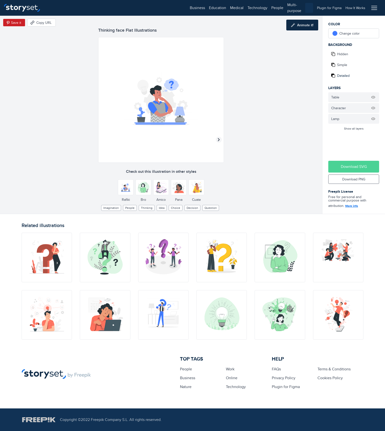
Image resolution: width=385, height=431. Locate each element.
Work (230, 369)
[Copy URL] (41, 23)
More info (351, 206)
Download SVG (354, 166)
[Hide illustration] (373, 97)
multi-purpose (157, 8)
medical (95, 8)
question (211, 208)
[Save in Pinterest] (14, 23)
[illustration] (47, 257)
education (75, 8)
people (135, 8)
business (55, 8)
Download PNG (353, 179)
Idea (162, 208)
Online (231, 378)
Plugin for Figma (286, 387)
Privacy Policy (283, 378)
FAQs (276, 369)
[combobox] (243, 8)
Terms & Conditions (334, 369)
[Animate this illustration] (302, 25)
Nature (186, 387)
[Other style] (126, 187)
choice (175, 208)
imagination (111, 208)
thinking (146, 208)
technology (115, 8)
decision (192, 208)
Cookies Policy (330, 378)
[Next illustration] (219, 140)
